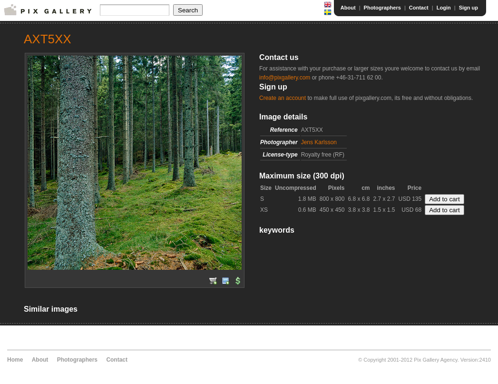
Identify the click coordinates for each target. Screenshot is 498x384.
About (348, 7)
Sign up (468, 7)
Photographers (382, 7)
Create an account (282, 98)
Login (444, 7)
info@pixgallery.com (284, 77)
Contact (419, 7)
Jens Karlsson (319, 142)
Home (15, 359)
